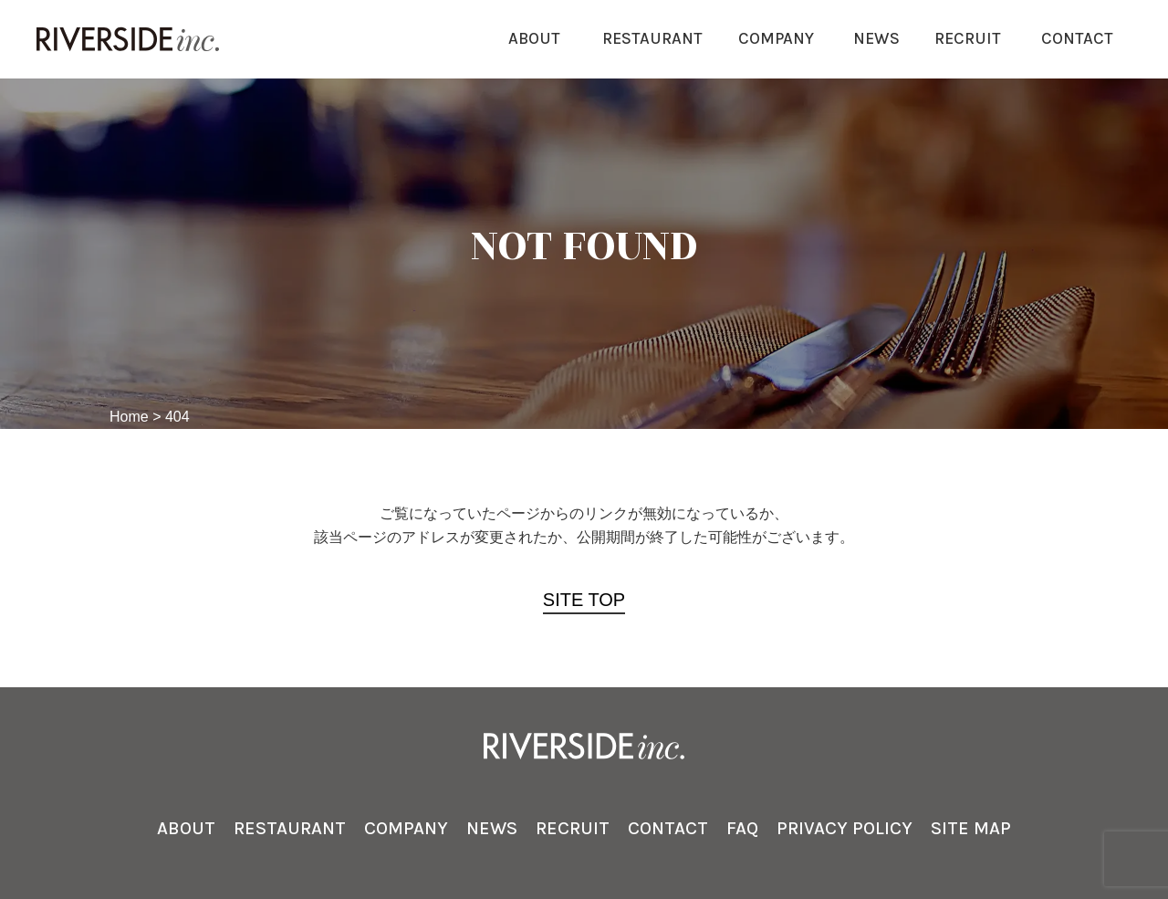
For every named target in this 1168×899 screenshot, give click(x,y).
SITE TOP (584, 600)
